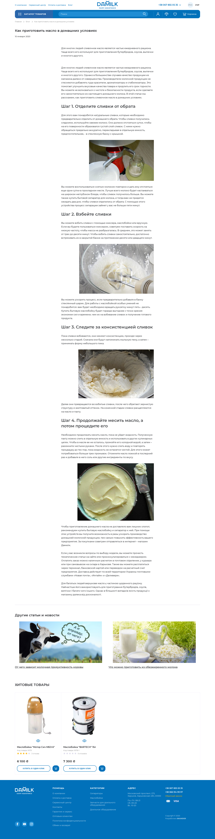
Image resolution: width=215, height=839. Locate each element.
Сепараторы (96, 793)
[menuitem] (21, 5)
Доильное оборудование (103, 809)
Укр (197, 5)
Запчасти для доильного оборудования (102, 803)
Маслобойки (96, 798)
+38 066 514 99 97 (174, 792)
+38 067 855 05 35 (174, 788)
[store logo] (107, 5)
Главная (18, 22)
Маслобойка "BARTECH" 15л (79, 747)
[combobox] (103, 14)
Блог (28, 22)
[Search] (144, 14)
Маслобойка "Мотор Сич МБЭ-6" (36, 747)
